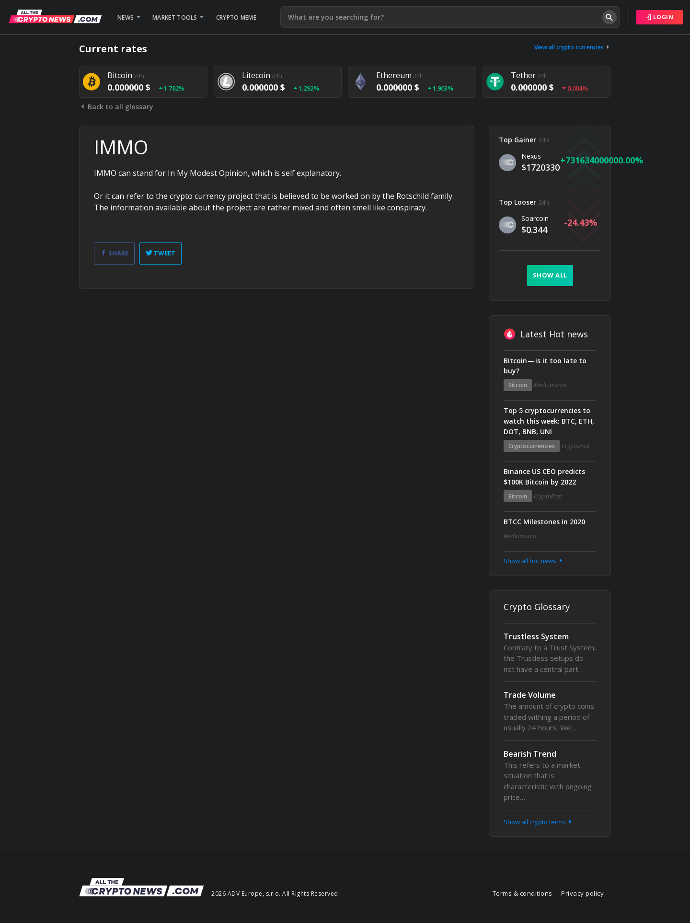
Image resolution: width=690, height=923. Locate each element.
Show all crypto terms (539, 822)
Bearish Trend (530, 754)
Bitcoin (517, 385)
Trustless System (536, 636)
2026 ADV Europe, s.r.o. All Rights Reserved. (275, 893)
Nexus (531, 156)
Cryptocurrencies (531, 446)
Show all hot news (534, 560)
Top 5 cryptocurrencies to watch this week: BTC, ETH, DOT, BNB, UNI (549, 421)
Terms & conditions (522, 893)
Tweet (160, 253)
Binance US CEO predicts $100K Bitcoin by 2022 (544, 476)
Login (660, 17)
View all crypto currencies (572, 47)
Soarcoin (535, 218)
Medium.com (550, 385)
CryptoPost (576, 446)
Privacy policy (582, 893)
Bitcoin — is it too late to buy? (545, 366)
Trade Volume (530, 695)
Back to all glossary (116, 106)
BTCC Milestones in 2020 (544, 521)
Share (114, 253)
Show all (550, 275)
